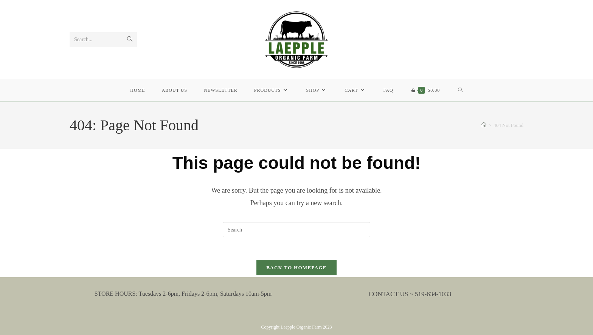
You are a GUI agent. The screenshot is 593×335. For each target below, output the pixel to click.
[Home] (483, 125)
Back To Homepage (296, 267)
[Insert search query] (296, 229)
